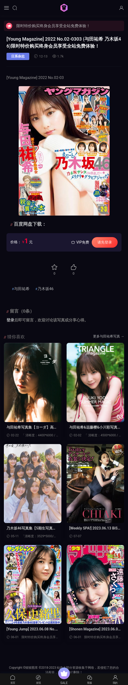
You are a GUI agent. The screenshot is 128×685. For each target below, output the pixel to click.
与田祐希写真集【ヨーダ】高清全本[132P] (31, 427)
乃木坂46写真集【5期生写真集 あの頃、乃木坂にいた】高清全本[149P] (32, 528)
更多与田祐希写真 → (108, 336)
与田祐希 (22, 288)
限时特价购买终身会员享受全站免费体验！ (53, 26)
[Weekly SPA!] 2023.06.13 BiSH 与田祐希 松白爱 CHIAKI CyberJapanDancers (95, 528)
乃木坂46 (46, 288)
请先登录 (104, 242)
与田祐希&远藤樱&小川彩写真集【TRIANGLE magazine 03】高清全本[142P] (95, 427)
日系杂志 (18, 56)
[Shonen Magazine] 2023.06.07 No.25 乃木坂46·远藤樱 (94, 629)
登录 (10, 320)
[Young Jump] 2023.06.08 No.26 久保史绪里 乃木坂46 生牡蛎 (31, 629)
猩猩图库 (64, 8)
